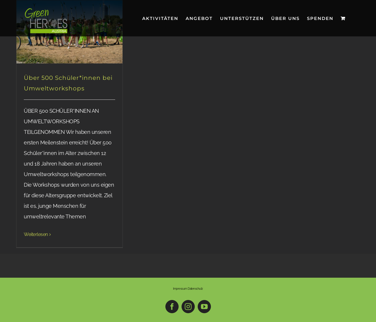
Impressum (180, 288)
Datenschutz (195, 288)
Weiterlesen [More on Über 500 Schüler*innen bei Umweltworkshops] (36, 234)
